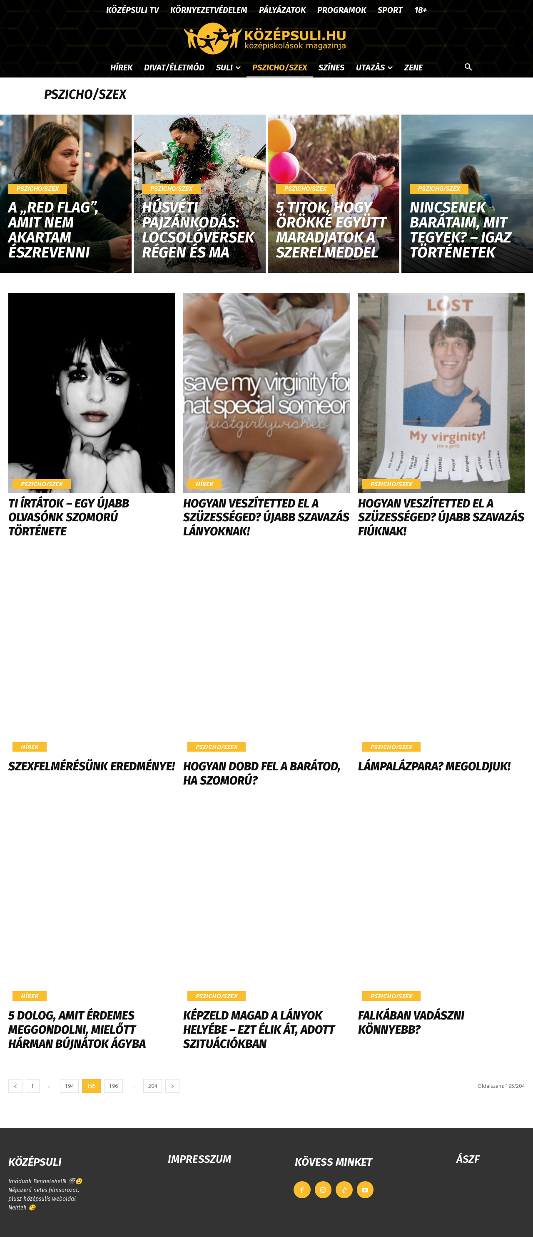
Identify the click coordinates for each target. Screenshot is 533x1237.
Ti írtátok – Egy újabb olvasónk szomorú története (68, 517)
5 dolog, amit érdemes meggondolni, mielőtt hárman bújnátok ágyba (77, 1029)
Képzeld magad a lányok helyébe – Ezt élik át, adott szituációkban (259, 1029)
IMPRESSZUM (199, 1159)
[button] (468, 67)
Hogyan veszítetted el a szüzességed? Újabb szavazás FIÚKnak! (441, 517)
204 (152, 1086)
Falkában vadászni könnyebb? (411, 1023)
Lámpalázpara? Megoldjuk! (434, 766)
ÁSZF (467, 1159)
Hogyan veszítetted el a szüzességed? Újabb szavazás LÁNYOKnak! (266, 517)
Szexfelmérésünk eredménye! (91, 766)
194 (69, 1086)
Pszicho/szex (38, 188)
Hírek (204, 484)
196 (113, 1086)
